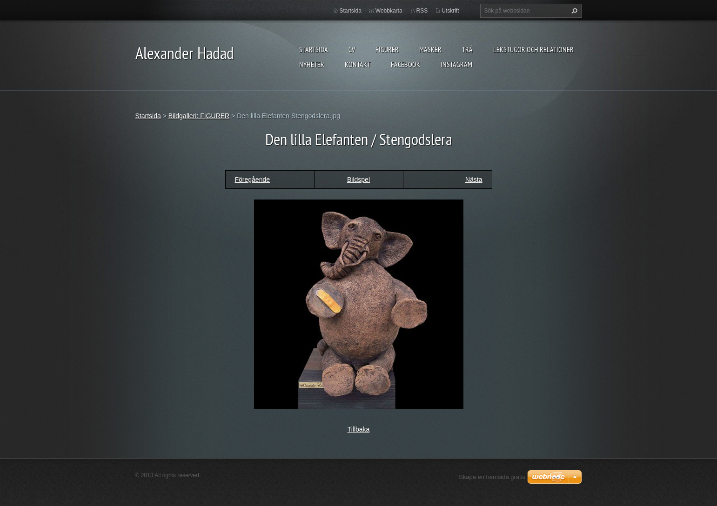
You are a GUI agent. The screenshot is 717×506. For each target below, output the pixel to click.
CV (351, 49)
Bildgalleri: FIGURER (198, 116)
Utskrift (450, 10)
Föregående (252, 179)
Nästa (473, 179)
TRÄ (467, 49)
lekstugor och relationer (533, 49)
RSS (422, 10)
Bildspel (358, 179)
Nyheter (311, 64)
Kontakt (357, 64)
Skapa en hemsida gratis (492, 476)
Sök (573, 11)
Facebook (405, 64)
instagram (456, 64)
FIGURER (387, 49)
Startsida (313, 49)
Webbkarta (388, 10)
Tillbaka (359, 429)
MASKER (430, 49)
